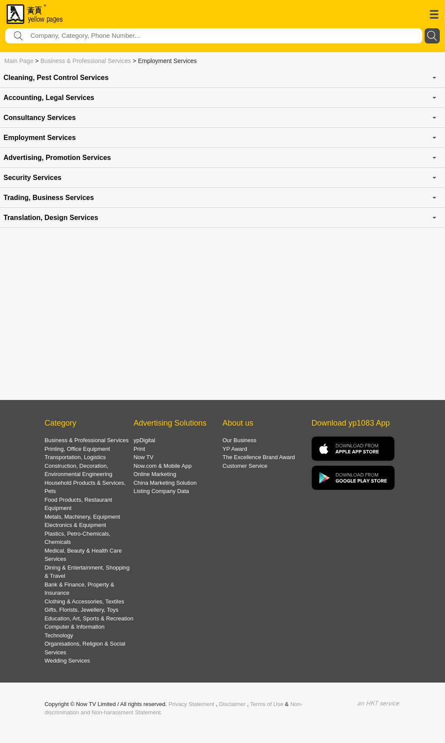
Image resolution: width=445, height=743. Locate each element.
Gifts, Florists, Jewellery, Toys (81, 609)
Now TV (143, 457)
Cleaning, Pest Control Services (56, 77)
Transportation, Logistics (75, 457)
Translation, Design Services (50, 217)
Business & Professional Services (85, 60)
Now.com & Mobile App (162, 466)
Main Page (18, 60)
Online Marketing (154, 474)
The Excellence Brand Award (258, 457)
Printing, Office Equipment (77, 449)
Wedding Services (67, 660)
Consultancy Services (39, 117)
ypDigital (144, 440)
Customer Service (244, 466)
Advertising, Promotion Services (57, 157)
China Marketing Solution (164, 483)
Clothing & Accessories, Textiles (84, 601)
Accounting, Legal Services (48, 97)
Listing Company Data (161, 491)
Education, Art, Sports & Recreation (88, 618)
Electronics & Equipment (75, 525)
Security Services (32, 177)
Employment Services (39, 137)
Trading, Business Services (48, 197)
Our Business (239, 440)
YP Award (234, 449)
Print (139, 449)
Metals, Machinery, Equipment (82, 516)
